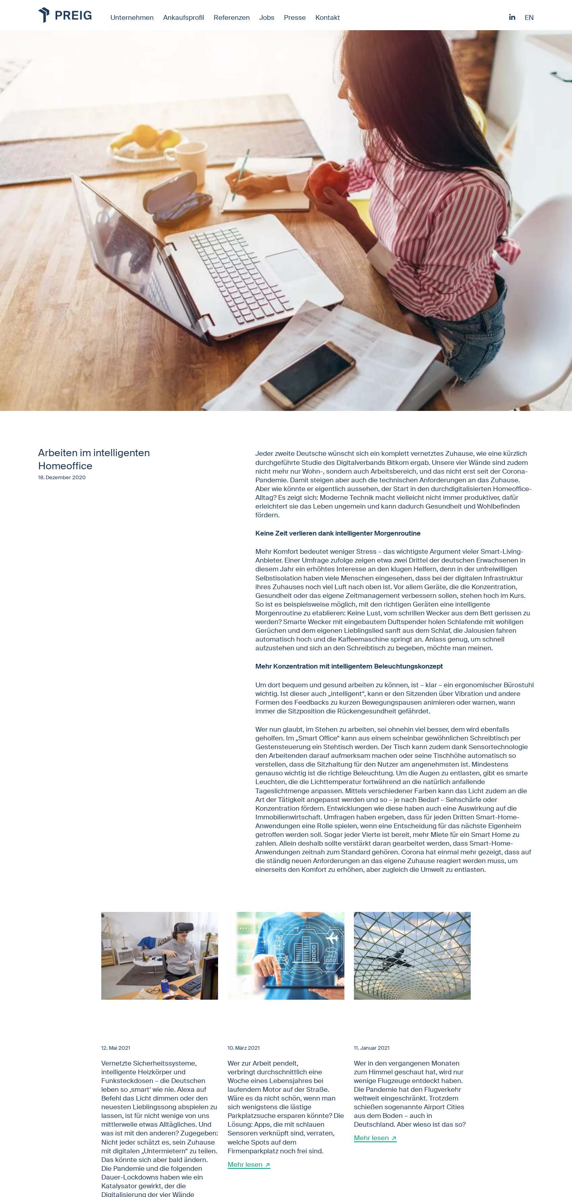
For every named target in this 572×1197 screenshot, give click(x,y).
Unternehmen (132, 17)
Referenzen (232, 17)
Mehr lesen (245, 1164)
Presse (295, 17)
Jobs (266, 17)
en (529, 17)
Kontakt (327, 17)
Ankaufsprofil (183, 17)
